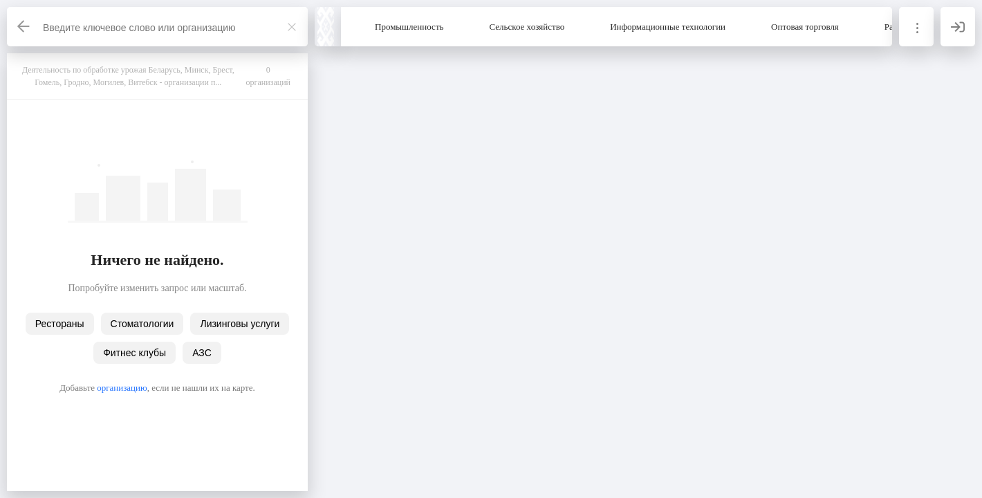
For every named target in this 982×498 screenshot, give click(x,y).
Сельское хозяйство (527, 26)
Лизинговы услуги (239, 323)
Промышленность (409, 26)
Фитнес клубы (134, 352)
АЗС (202, 352)
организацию (122, 387)
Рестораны (59, 323)
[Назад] (24, 26)
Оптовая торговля (805, 26)
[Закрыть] (291, 27)
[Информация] (916, 26)
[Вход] (958, 26)
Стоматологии (142, 323)
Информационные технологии (667, 26)
